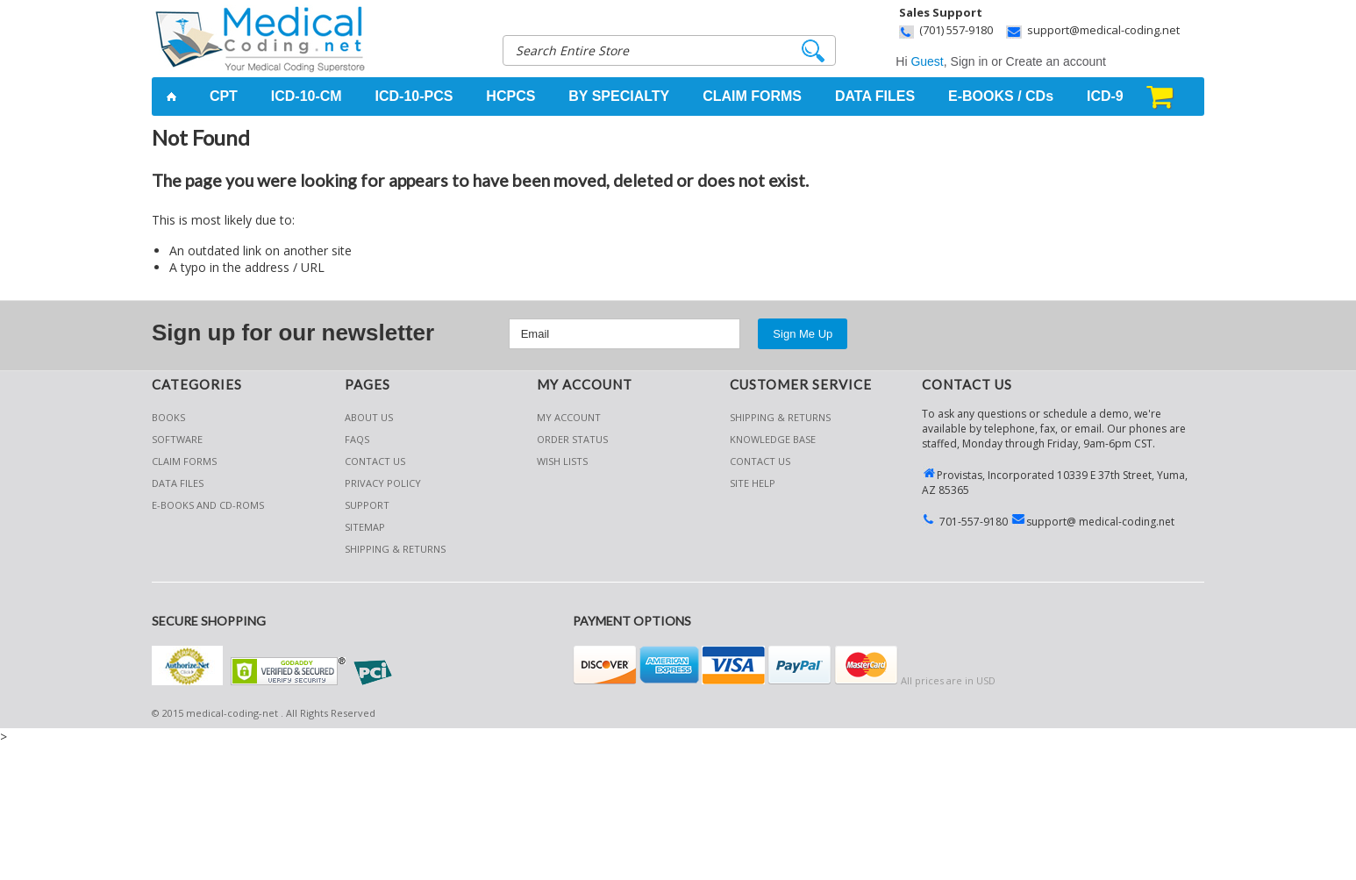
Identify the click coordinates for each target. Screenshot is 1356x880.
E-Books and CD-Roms (208, 505)
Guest (926, 61)
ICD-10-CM (306, 96)
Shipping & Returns (780, 417)
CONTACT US (760, 461)
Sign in (969, 61)
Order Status (572, 439)
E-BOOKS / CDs (1000, 96)
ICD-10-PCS (414, 96)
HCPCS (510, 96)
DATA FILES (875, 96)
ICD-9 (1105, 96)
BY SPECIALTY (618, 96)
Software (177, 439)
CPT (224, 96)
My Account (569, 417)
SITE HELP (752, 483)
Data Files (177, 483)
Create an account (1056, 61)
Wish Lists (562, 461)
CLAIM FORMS (752, 96)
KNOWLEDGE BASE (773, 439)
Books (168, 417)
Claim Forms (184, 461)
